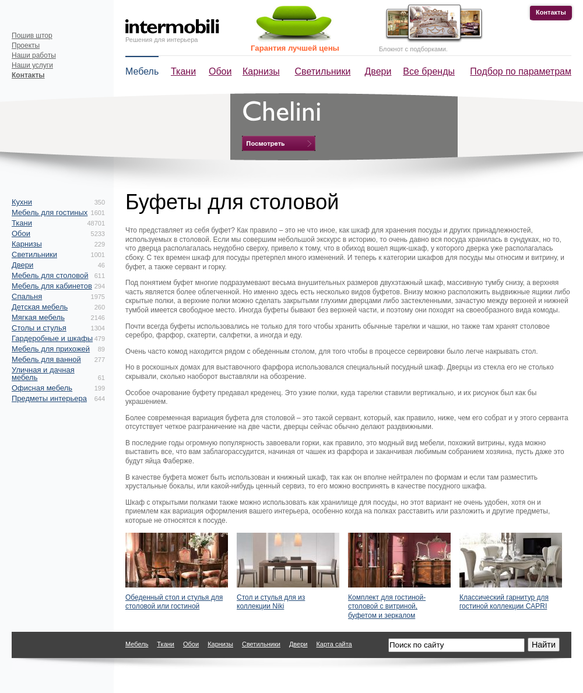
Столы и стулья (39, 327)
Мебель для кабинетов (52, 286)
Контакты (551, 12)
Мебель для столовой (50, 275)
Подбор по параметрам (520, 71)
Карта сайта (334, 644)
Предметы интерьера (49, 398)
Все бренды (429, 71)
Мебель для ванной (46, 359)
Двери (378, 71)
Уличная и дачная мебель (43, 373)
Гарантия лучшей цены (295, 48)
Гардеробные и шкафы (52, 338)
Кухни (22, 202)
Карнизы (261, 71)
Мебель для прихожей (51, 348)
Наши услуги (32, 65)
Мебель (142, 71)
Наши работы (34, 55)
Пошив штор (32, 35)
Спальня (27, 296)
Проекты (26, 45)
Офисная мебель (42, 388)
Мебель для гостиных (49, 212)
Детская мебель (40, 306)
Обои (220, 71)
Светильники (323, 71)
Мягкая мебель (38, 317)
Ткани (183, 71)
